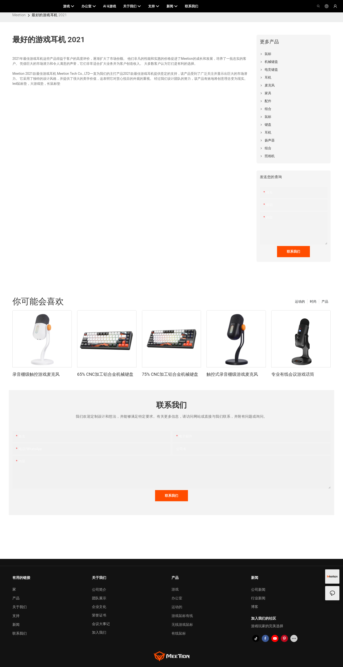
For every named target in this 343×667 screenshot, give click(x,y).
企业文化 (99, 607)
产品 (325, 301)
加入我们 (99, 632)
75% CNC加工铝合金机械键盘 (170, 374)
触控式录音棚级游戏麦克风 (232, 374)
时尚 (313, 301)
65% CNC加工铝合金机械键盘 (105, 374)
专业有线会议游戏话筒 (292, 374)
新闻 (16, 624)
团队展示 (99, 598)
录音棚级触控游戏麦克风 (36, 374)
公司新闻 (258, 589)
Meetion (19, 15)
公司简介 (99, 589)
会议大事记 (101, 624)
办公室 (177, 598)
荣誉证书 (99, 615)
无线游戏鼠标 (182, 624)
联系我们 (19, 633)
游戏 (175, 589)
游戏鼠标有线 (182, 616)
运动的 (300, 301)
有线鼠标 (179, 633)
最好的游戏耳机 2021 (49, 15)
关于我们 (19, 607)
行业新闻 (258, 598)
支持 (16, 616)
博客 (254, 607)
